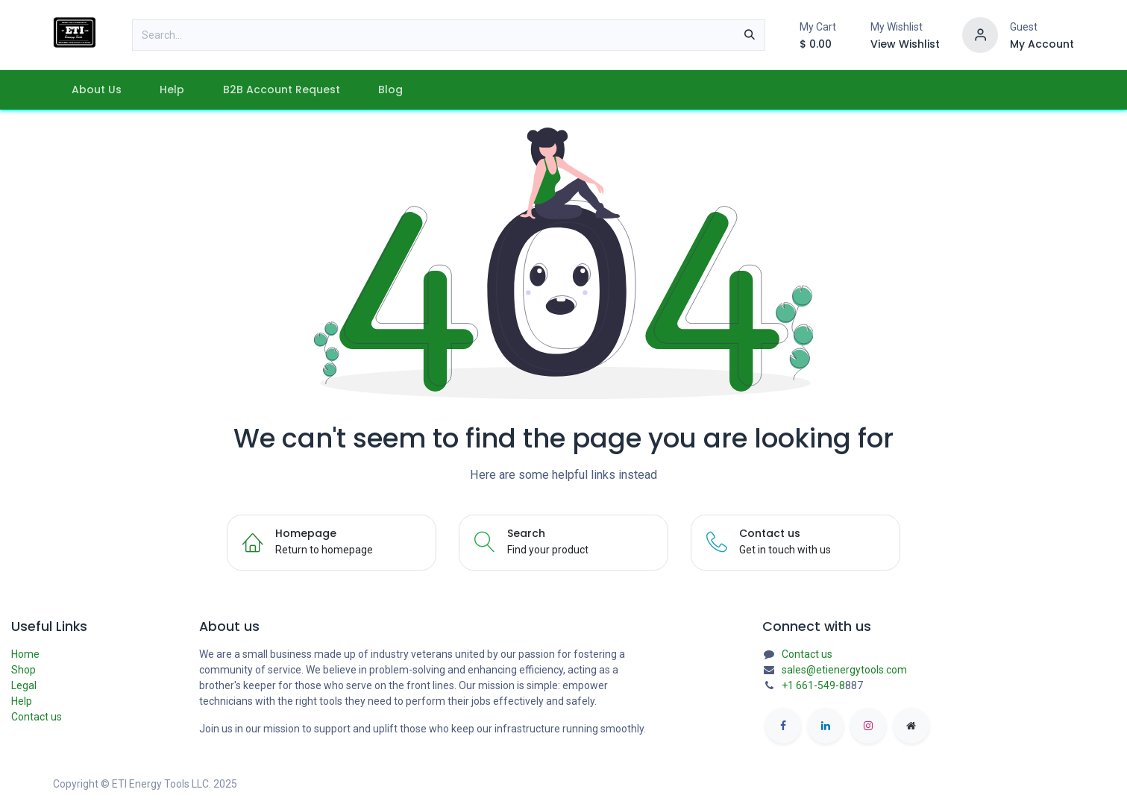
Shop (23, 670)
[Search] (750, 35)
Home (25, 654)
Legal (24, 685)
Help (21, 701)
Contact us (36, 717)
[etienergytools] (911, 726)
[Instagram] (868, 726)
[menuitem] (97, 90)
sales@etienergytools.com (844, 670)
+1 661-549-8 (813, 685)
